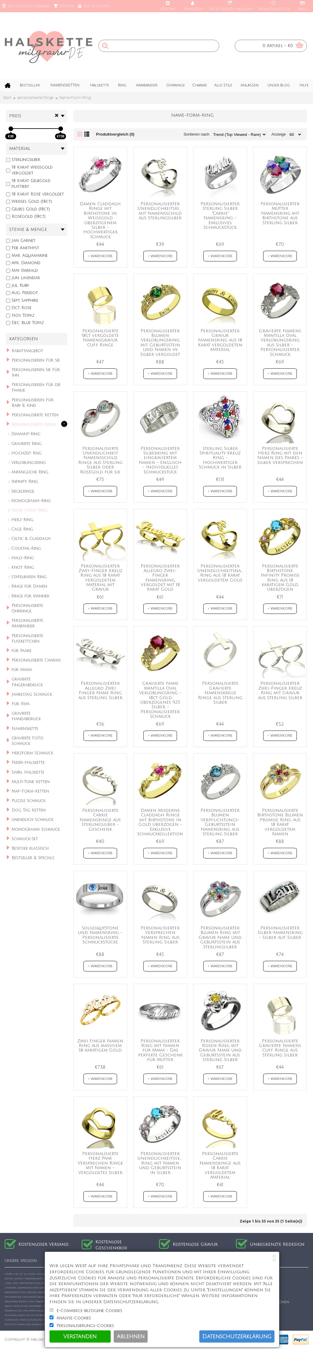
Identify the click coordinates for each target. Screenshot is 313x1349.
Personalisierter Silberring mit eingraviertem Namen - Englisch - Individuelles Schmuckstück (160, 460)
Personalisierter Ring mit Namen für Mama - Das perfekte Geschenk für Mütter (160, 1050)
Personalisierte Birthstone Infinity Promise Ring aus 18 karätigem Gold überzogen (280, 578)
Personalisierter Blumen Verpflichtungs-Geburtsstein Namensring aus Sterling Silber (220, 822)
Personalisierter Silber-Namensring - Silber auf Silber (280, 933)
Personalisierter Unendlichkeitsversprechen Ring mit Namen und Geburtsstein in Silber (161, 1163)
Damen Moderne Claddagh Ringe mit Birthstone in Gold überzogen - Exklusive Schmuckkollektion (160, 822)
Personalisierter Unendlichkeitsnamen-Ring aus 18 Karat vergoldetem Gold (221, 573)
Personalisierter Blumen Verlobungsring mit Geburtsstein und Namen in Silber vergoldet (160, 343)
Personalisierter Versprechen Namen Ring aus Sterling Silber (160, 935)
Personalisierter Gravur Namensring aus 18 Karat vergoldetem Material (220, 340)
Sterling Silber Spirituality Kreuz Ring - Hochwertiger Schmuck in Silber (220, 458)
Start (7, 97)
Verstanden (80, 1336)
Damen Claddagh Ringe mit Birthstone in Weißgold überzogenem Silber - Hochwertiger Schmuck (100, 220)
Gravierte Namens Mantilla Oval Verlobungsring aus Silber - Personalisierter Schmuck (280, 343)
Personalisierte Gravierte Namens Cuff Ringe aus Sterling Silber (280, 1048)
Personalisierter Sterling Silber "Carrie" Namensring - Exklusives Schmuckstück (220, 216)
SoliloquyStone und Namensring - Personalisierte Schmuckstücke (100, 935)
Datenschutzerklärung (236, 1336)
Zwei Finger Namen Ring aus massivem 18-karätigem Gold (100, 1046)
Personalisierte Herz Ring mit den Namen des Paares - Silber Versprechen (280, 455)
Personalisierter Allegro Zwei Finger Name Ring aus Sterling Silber (100, 690)
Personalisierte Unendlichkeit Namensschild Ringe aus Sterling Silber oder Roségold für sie (100, 460)
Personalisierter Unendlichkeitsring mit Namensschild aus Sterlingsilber (161, 211)
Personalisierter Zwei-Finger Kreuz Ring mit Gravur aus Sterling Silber (280, 690)
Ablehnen (131, 1336)
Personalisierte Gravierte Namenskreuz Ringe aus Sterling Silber (220, 693)
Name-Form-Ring (75, 97)
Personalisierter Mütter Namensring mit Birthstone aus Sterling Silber (280, 213)
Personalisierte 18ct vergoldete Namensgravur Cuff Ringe (100, 338)
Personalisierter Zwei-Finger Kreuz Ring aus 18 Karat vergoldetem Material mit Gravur (100, 578)
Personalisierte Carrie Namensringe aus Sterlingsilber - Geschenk (100, 820)
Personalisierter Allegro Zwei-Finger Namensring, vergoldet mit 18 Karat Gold (160, 578)
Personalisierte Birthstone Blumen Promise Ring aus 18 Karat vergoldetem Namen (280, 822)
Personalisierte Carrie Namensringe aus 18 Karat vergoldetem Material (220, 1165)
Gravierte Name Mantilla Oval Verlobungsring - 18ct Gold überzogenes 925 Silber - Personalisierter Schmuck (160, 700)
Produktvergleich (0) (115, 134)
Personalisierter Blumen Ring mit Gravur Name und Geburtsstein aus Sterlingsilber (220, 937)
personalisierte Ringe (35, 97)
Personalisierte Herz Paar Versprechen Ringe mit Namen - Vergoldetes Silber (100, 1163)
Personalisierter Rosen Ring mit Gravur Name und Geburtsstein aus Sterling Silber (220, 1050)
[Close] (274, 1258)
